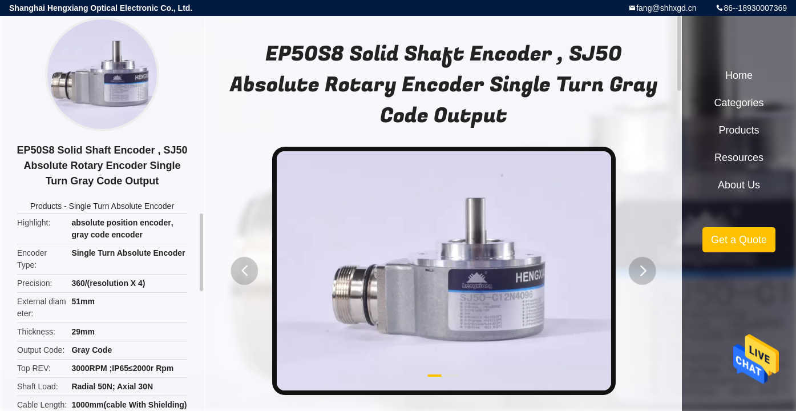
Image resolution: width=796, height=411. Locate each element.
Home (739, 75)
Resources (738, 157)
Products (46, 206)
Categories (738, 102)
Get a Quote (739, 239)
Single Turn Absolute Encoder (121, 206)
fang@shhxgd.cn (666, 8)
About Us (739, 185)
